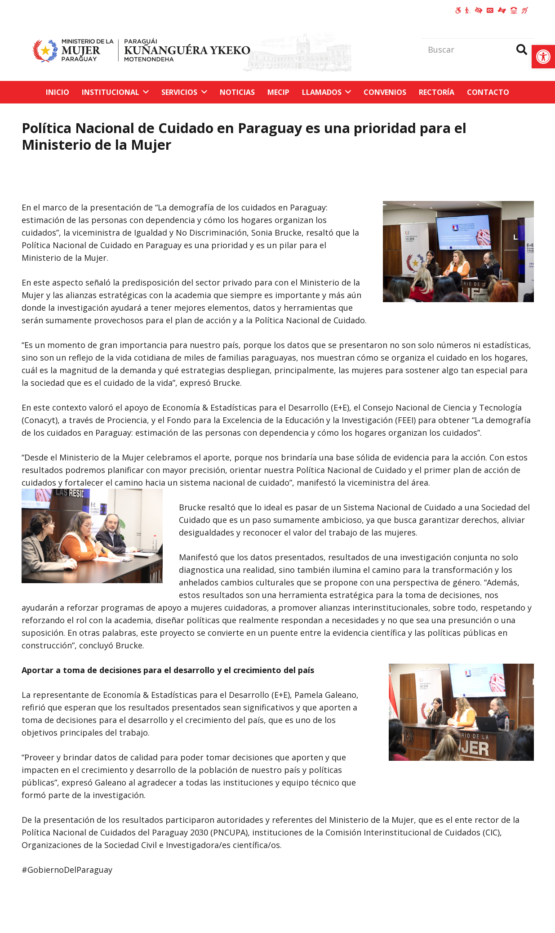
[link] (543, 56)
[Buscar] (478, 49)
